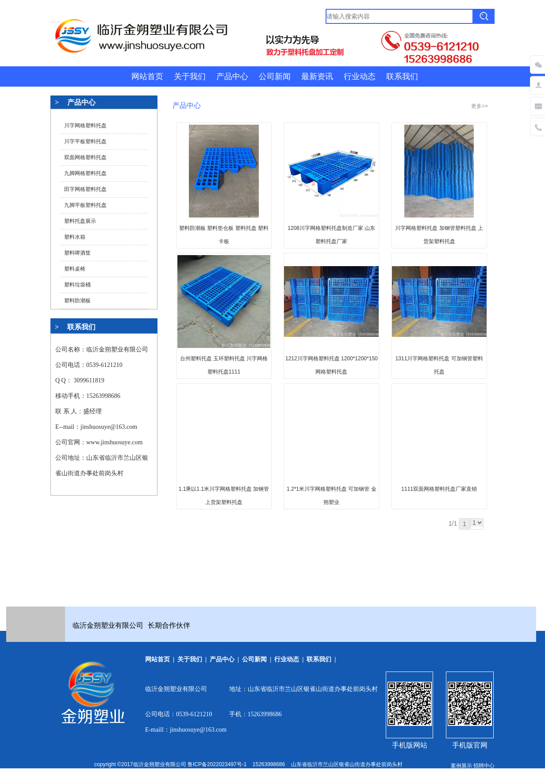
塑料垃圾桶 (77, 285)
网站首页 (147, 76)
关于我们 (190, 76)
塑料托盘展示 (80, 221)
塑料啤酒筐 (77, 253)
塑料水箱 (74, 237)
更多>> (479, 106)
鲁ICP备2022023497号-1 (217, 764)
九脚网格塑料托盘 (85, 173)
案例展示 (461, 766)
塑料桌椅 (74, 269)
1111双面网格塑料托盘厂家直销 (439, 489)
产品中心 (232, 76)
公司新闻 (275, 76)
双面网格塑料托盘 (85, 157)
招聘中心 (484, 766)
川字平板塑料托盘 (85, 141)
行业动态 (360, 76)
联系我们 (402, 76)
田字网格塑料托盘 (85, 189)
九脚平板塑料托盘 (85, 205)
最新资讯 (317, 76)
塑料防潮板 (77, 301)
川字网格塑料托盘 (85, 125)
